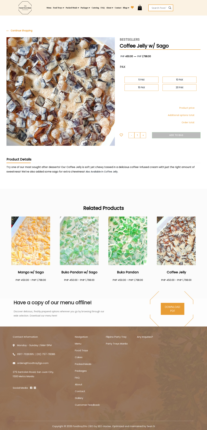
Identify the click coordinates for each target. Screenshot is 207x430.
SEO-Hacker (104, 426)
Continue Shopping (19, 30)
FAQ (102, 8)
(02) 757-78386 (45, 354)
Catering (95, 8)
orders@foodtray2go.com (33, 363)
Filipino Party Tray (116, 336)
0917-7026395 (25, 354)
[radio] (141, 80)
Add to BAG (176, 135)
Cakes (78, 357)
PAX (122, 67)
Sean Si (151, 426)
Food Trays (58, 8)
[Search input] (159, 8)
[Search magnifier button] (170, 8)
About (109, 8)
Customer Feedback (87, 405)
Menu (49, 8)
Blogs (126, 8)
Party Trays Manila (117, 343)
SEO (91, 426)
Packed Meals (72, 8)
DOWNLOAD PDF (172, 309)
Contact (118, 8)
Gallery (79, 398)
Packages (85, 8)
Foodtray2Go (80, 426)
